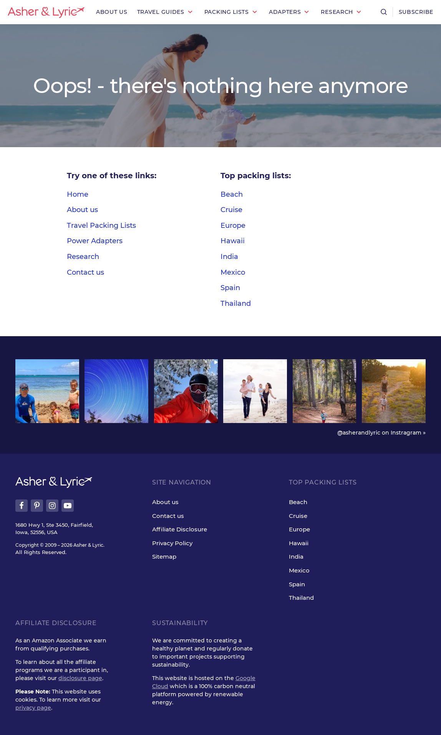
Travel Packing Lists (101, 225)
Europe (232, 225)
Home (77, 194)
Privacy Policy (172, 543)
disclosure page (80, 678)
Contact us (85, 272)
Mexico (232, 272)
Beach (231, 194)
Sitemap (164, 556)
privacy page (33, 707)
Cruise (231, 210)
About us (82, 210)
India (229, 256)
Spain (230, 288)
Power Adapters (95, 241)
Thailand (235, 303)
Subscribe (416, 11)
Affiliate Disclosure (179, 529)
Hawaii (232, 241)
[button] (166, 12)
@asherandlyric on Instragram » (381, 432)
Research (83, 256)
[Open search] (384, 12)
